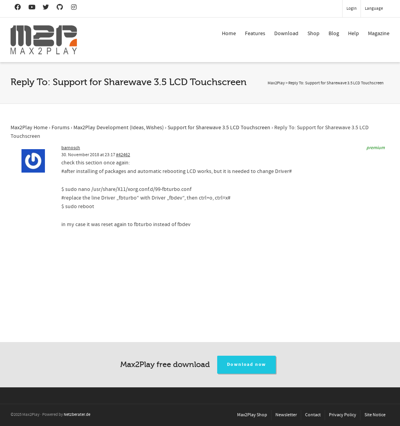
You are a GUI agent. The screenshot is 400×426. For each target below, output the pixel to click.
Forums (61, 127)
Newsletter (286, 415)
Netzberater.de (77, 414)
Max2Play (276, 83)
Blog (334, 33)
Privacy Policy (342, 415)
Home (229, 33)
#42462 (123, 155)
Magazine (378, 33)
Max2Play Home (29, 127)
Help (353, 33)
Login (351, 8)
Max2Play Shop (252, 415)
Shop (313, 33)
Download (286, 33)
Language (374, 8)
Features (255, 33)
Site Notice (375, 415)
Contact (313, 415)
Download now (246, 364)
